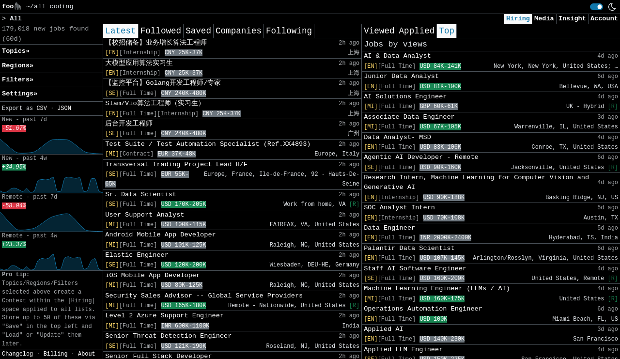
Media (544, 18)
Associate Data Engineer (409, 117)
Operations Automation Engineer (423, 308)
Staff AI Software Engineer (415, 268)
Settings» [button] (19, 93)
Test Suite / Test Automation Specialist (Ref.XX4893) (207, 144)
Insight (572, 18)
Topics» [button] (16, 51)
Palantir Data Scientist (409, 248)
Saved (198, 31)
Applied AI (383, 329)
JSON (64, 108)
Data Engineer (389, 228)
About (86, 354)
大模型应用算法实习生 (139, 63)
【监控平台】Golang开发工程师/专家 (163, 83)
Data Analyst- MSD (397, 137)
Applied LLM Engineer (403, 349)
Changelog (17, 354)
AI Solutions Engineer (405, 96)
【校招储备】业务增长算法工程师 (156, 43)
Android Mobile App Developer (160, 234)
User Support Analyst (144, 215)
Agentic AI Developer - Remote (421, 157)
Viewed (379, 31)
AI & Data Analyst (397, 56)
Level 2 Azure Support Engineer (164, 315)
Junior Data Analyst (401, 76)
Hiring (518, 18)
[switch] (596, 6)
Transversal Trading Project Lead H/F (176, 164)
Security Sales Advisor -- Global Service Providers (204, 295)
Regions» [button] (17, 65)
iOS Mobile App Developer (152, 275)
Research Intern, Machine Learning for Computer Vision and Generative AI (476, 182)
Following (289, 31)
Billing (56, 354)
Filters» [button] (17, 79)
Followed (160, 31)
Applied (417, 31)
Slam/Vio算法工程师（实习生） (154, 103)
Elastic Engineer (137, 255)
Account (604, 18)
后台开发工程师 (129, 123)
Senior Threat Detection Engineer (168, 336)
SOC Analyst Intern (399, 207)
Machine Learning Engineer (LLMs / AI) (437, 288)
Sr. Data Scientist (140, 194)
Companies (239, 31)
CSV (41, 108)
